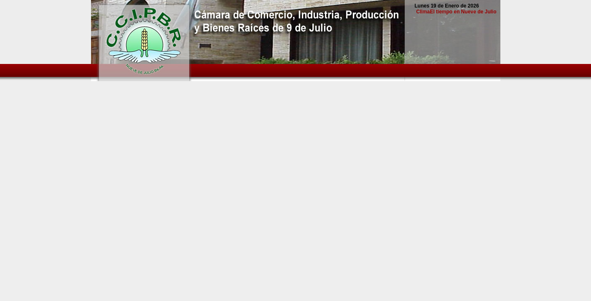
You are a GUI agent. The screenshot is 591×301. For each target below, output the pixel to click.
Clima (423, 12)
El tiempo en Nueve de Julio (463, 12)
